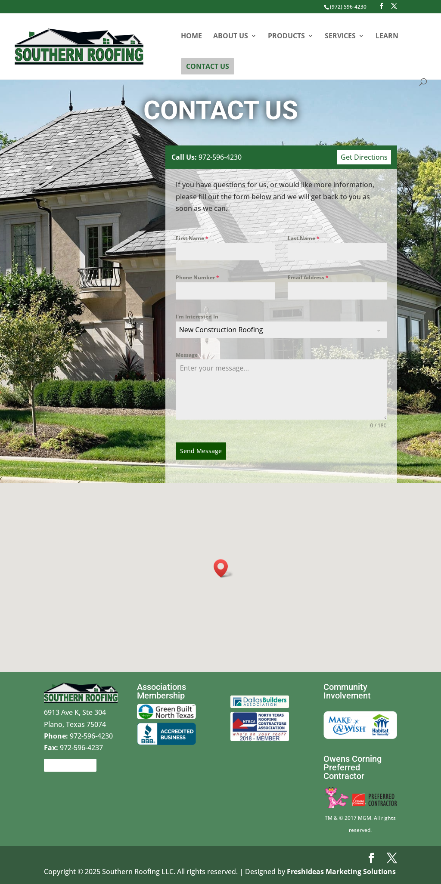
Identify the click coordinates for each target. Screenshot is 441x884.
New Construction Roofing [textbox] (222, 329)
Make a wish (343, 709)
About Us (230, 36)
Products (286, 36)
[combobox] (281, 329)
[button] (223, 568)
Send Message (202, 450)
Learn (387, 36)
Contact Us (207, 66)
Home (191, 36)
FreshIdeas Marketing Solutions (341, 871)
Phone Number (198, 277)
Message (188, 354)
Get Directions (363, 157)
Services (340, 36)
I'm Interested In (198, 316)
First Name (193, 238)
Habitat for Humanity (399, 715)
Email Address (307, 277)
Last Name (303, 238)
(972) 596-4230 (348, 6)
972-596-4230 (207, 157)
